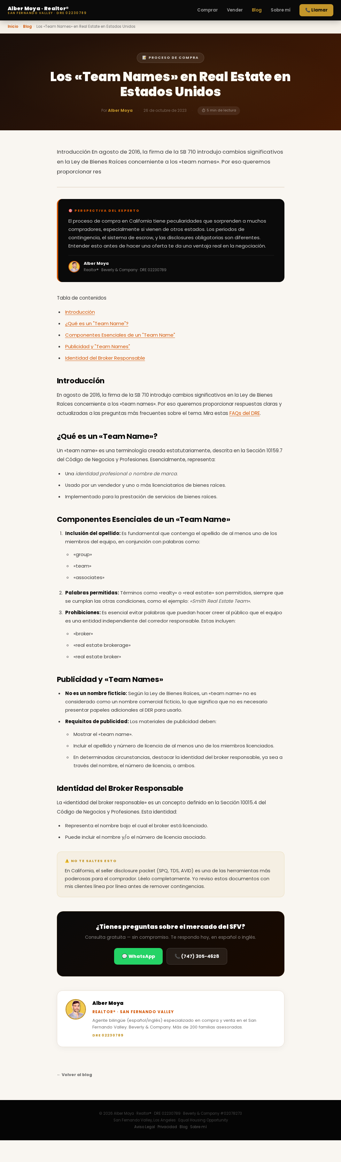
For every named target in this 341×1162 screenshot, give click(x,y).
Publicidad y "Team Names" (97, 346)
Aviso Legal (144, 1126)
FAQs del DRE (244, 413)
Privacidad (167, 1126)
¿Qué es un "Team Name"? (96, 323)
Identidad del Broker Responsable (105, 358)
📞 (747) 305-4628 (196, 956)
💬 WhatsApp (138, 956)
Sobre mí (281, 10)
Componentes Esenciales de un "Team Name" (120, 335)
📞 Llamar (316, 10)
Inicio (13, 26)
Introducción (80, 312)
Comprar (207, 10)
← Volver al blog (74, 1074)
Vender (235, 10)
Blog (257, 10)
